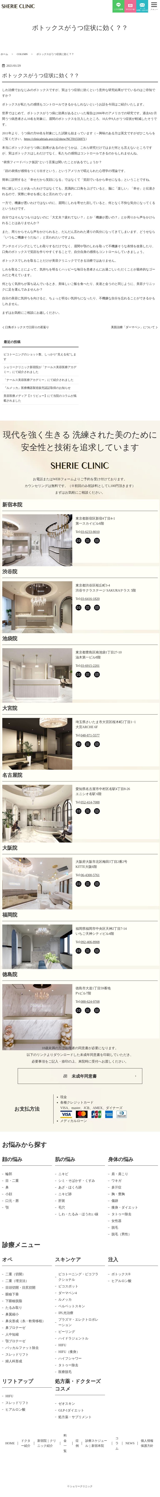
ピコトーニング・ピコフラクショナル (78, 1294)
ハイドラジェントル (73, 1356)
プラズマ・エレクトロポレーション (78, 1339)
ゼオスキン (66, 1421)
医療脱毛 (65, 1389)
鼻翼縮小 (12, 1332)
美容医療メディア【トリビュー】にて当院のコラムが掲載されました (39, 415)
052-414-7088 (90, 820)
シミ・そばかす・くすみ (76, 1198)
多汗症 (116, 1205)
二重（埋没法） (17, 1298)
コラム (118, 1454)
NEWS (130, 1454)
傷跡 (114, 1218)
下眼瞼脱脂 (13, 1318)
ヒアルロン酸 (121, 1298)
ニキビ (63, 1191)
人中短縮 (12, 1352)
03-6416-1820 (90, 616)
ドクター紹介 (22, 1454)
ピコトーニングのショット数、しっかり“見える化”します (39, 357)
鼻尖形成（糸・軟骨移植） (25, 1338)
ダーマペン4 (67, 1310)
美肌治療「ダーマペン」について (130, 327)
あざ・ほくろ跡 (70, 1205)
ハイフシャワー (70, 1376)
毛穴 (61, 1225)
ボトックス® (121, 1291)
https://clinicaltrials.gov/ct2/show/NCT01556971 (54, 139)
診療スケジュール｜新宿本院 (97, 1454)
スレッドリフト (17, 1372)
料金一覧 (66, 1454)
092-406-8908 (90, 959)
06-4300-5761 (90, 892)
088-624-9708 (90, 1019)
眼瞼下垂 (12, 1312)
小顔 (8, 1211)
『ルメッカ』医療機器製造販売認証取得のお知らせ (39, 400)
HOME (8, 1454)
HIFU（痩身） (68, 1369)
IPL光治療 (65, 1330)
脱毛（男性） (121, 1252)
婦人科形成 (13, 1378)
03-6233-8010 (90, 549)
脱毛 (114, 1245)
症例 (76, 1454)
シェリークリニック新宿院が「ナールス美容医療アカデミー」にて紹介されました (39, 372)
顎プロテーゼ (15, 1358)
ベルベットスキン (71, 1324)
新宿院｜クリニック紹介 (45, 1454)
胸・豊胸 (118, 1211)
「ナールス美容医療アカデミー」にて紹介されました (39, 386)
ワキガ (116, 1198)
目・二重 (12, 1198)
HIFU (62, 1362)
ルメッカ (65, 1317)
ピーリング (66, 1349)
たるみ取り (13, 1325)
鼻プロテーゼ (15, 1345)
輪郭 (8, 1191)
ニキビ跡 (65, 1211)
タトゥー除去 (121, 1231)
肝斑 (61, 1218)
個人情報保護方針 (146, 1454)
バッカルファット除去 (22, 1365)
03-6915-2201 (90, 683)
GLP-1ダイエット (71, 1428)
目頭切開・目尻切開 (20, 1305)
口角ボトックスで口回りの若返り (30, 327)
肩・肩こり (119, 1191)
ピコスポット (68, 1304)
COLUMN (22, 54)
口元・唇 (12, 1218)
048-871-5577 (90, 753)
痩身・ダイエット (124, 1225)
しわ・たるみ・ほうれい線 (78, 1231)
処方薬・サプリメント (75, 1434)
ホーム (4, 54)
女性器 (116, 1238)
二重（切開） (15, 1291)
